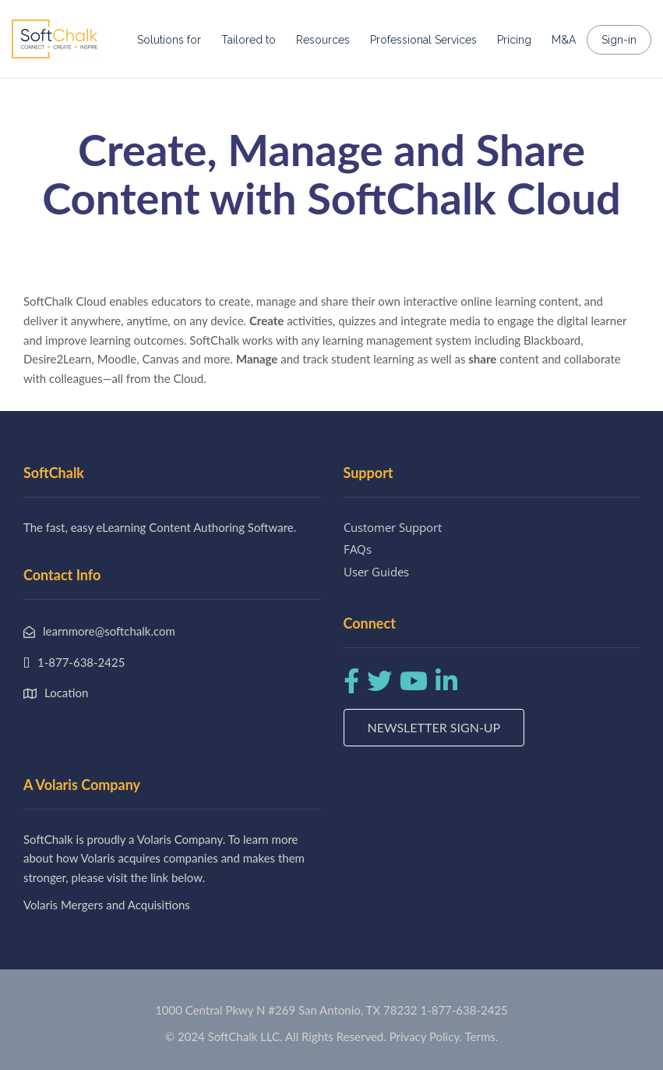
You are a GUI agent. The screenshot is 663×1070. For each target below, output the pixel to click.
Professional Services (423, 40)
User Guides (376, 571)
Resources (323, 40)
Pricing (514, 40)
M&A (564, 40)
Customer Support (393, 527)
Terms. (482, 1036)
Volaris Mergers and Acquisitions (106, 905)
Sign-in (619, 40)
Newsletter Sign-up (434, 727)
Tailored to (248, 40)
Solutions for (169, 40)
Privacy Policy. (426, 1036)
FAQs (358, 549)
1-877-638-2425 (463, 1010)
